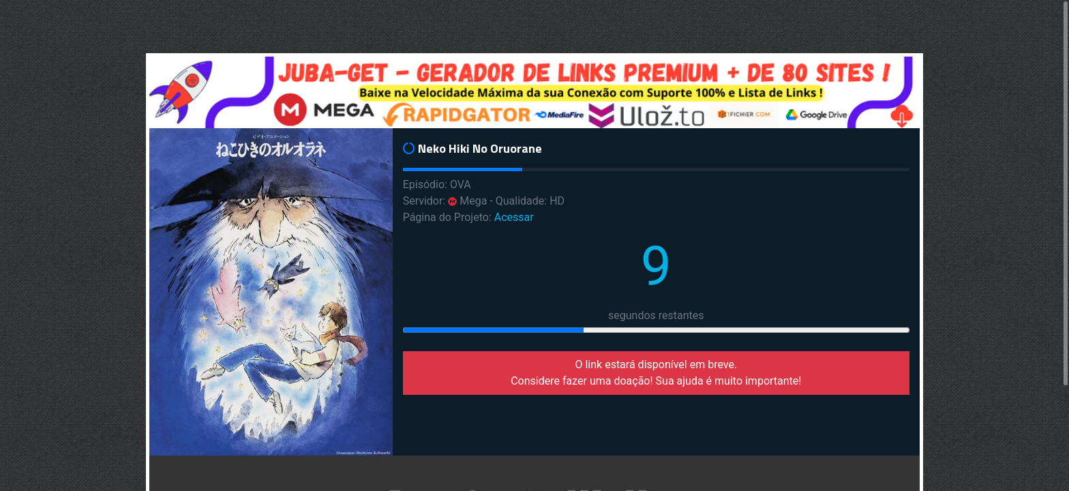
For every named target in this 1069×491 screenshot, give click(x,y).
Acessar (514, 217)
